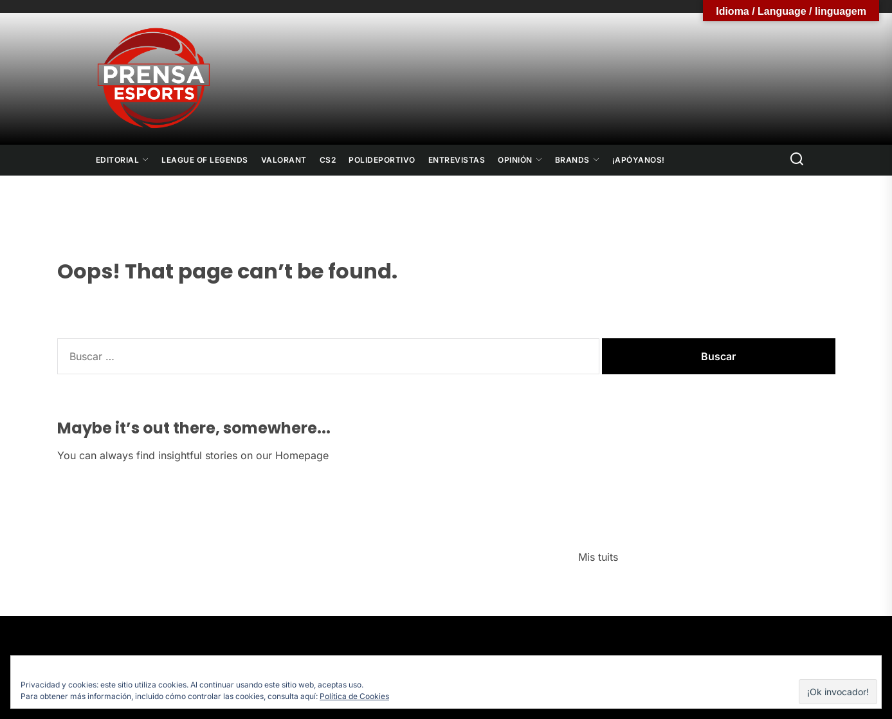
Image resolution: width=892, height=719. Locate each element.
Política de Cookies (354, 696)
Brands (577, 160)
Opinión (520, 160)
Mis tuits (598, 557)
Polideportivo (382, 160)
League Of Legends (204, 160)
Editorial (122, 160)
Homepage (302, 455)
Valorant (284, 160)
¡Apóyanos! (638, 160)
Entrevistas (457, 160)
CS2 (328, 160)
